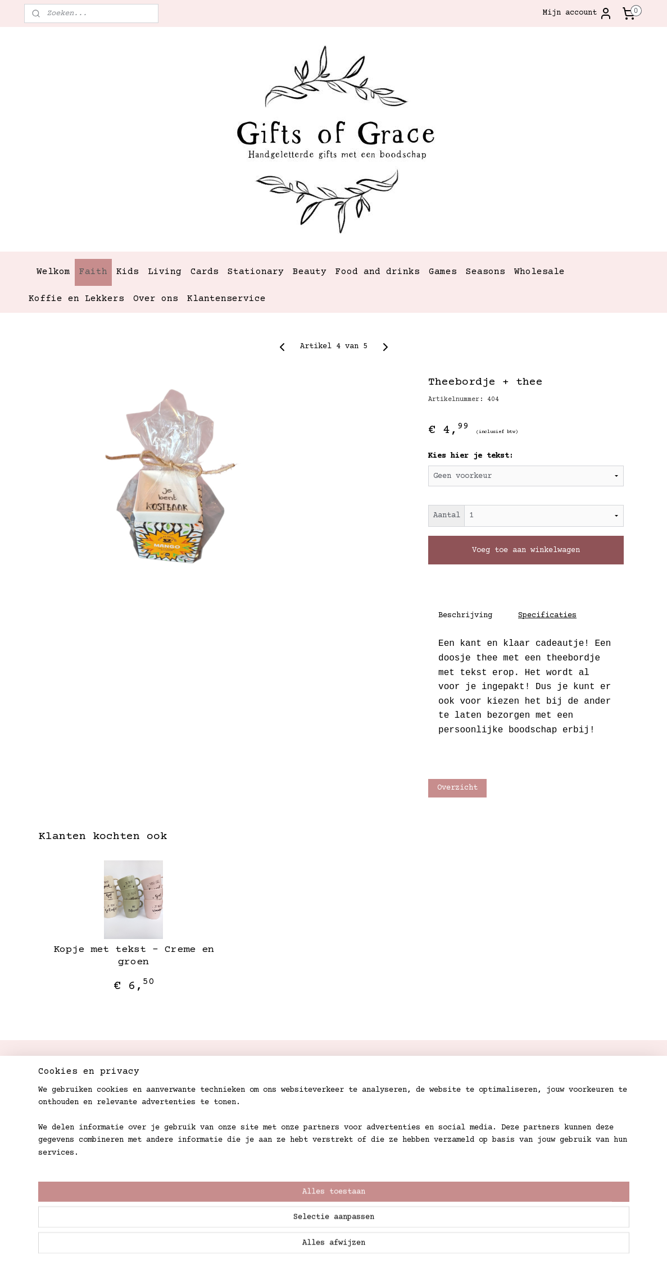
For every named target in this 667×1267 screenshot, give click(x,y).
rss (320, 1246)
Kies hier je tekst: (470, 456)
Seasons (485, 272)
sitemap (288, 1246)
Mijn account (577, 13)
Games (443, 272)
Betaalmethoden (307, 1150)
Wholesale (539, 272)
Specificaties (547, 615)
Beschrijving (465, 615)
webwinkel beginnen (373, 1246)
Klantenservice (226, 299)
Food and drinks (377, 272)
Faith (93, 272)
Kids (127, 272)
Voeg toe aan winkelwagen (526, 549)
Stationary (256, 272)
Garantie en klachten (321, 1137)
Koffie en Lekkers (76, 299)
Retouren (294, 1125)
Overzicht (457, 787)
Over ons (155, 299)
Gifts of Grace (432, 1066)
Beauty (309, 272)
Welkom (53, 272)
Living (165, 272)
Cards (204, 272)
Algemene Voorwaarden (321, 1163)
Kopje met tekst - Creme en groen (133, 956)
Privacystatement (312, 1175)
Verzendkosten (305, 1087)
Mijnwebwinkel (489, 1246)
